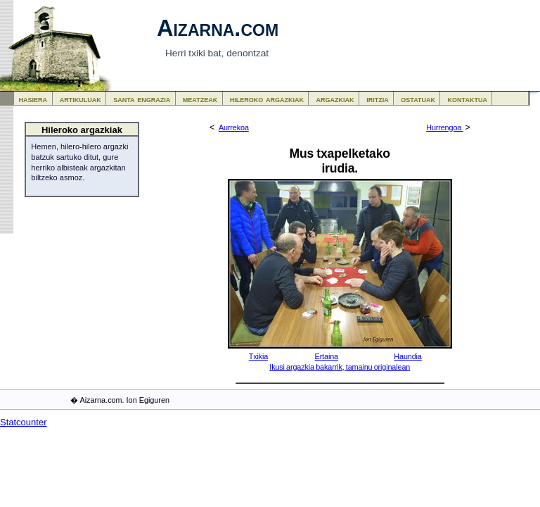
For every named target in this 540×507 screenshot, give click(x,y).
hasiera (33, 99)
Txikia (259, 356)
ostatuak (418, 99)
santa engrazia (141, 99)
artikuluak (80, 99)
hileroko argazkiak (267, 99)
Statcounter (23, 422)
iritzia (377, 99)
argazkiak (335, 99)
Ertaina (326, 356)
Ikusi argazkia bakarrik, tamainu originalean (339, 367)
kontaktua (467, 99)
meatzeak (200, 99)
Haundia (407, 356)
